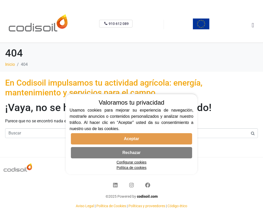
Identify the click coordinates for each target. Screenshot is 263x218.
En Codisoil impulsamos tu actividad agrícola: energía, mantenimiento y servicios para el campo (103, 87)
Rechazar (131, 152)
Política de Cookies (111, 206)
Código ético (177, 206)
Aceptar (131, 139)
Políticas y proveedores (146, 206)
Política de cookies (132, 168)
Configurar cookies (132, 162)
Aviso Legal (85, 206)
